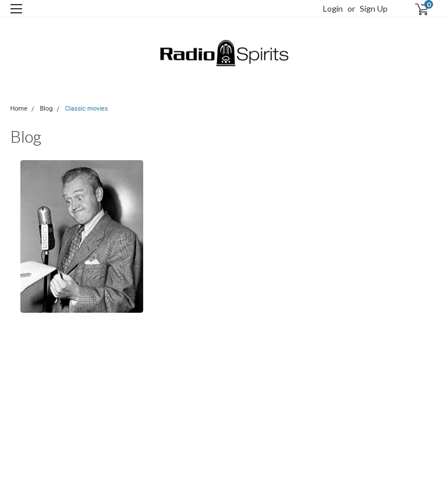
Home (19, 108)
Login (333, 8)
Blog (46, 108)
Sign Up (374, 8)
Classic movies (86, 108)
